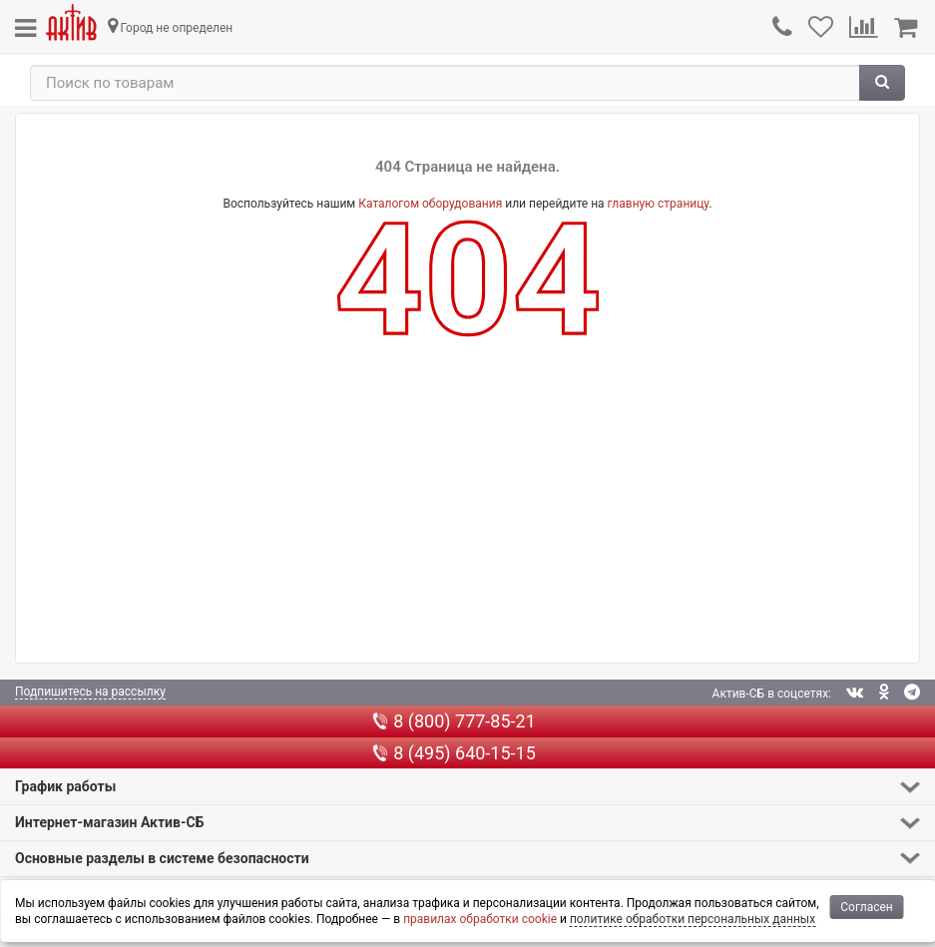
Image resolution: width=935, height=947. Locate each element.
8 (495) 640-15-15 (454, 752)
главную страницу (658, 204)
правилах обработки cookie (480, 919)
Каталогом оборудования (430, 204)
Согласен (866, 907)
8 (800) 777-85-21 (454, 720)
